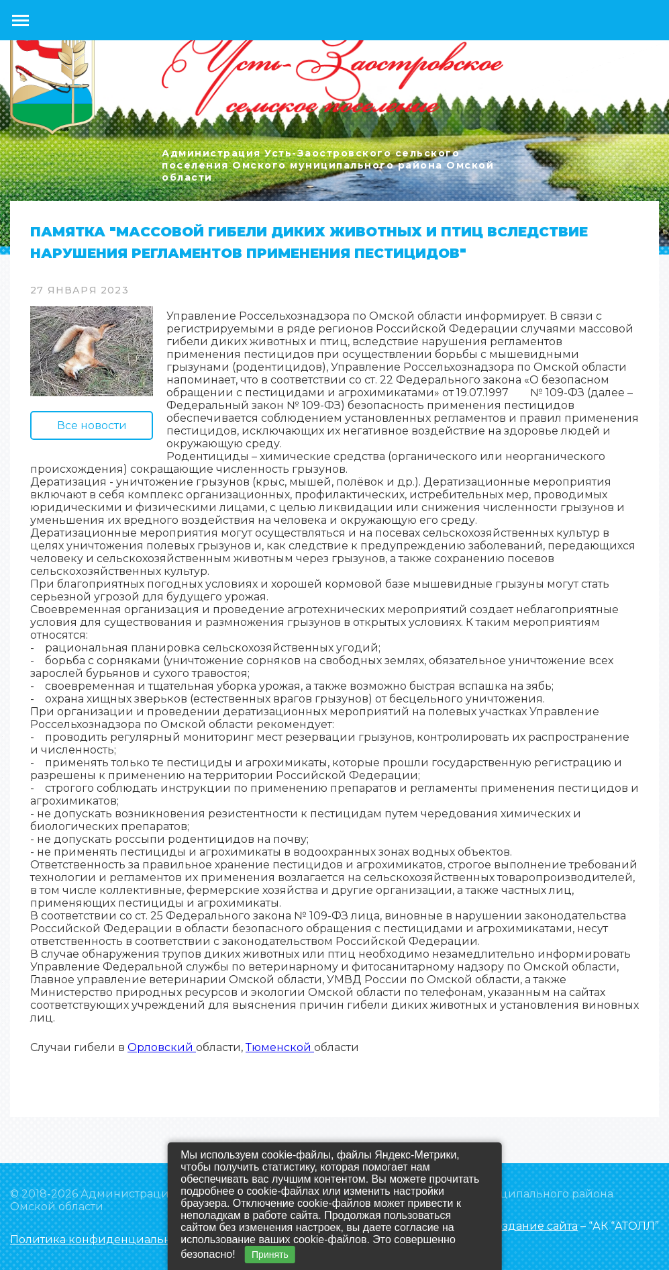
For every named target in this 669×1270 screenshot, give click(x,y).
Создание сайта (533, 1226)
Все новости (92, 425)
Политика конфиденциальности (103, 1239)
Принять (270, 1254)
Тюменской (280, 1047)
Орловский (161, 1047)
